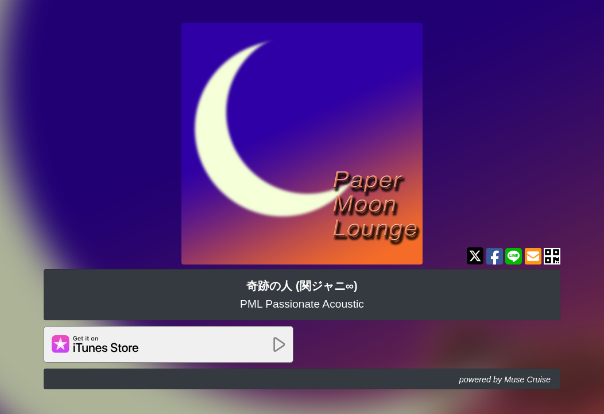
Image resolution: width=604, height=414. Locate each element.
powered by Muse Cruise (505, 379)
